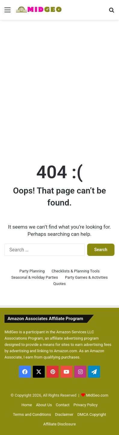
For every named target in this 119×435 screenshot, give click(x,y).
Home (26, 405)
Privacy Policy (86, 405)
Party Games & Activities (86, 277)
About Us (44, 405)
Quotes (59, 283)
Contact (62, 405)
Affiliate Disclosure (59, 424)
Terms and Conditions (32, 414)
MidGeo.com (97, 395)
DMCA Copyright (92, 414)
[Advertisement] (59, 85)
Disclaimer (64, 414)
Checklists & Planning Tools (76, 271)
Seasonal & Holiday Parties (34, 277)
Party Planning (32, 271)
